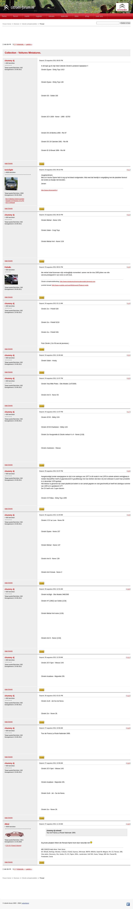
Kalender (64, 16)
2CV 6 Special (10, 202)
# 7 (129, 412)
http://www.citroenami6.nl (49, 190)
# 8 (129, 471)
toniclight (9, 170)
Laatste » (29, 44)
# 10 (128, 589)
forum (15, 16)
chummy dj (9, 61)
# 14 (128, 763)
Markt (27, 16)
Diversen (16, 24)
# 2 (129, 215)
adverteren (25, 903)
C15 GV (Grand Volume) (13, 845)
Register (39, 16)
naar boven (9, 163)
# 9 (129, 515)
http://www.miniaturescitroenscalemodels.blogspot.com (77, 281)
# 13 (128, 728)
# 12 (128, 695)
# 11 (128, 657)
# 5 (129, 355)
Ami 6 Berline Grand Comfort (14, 199)
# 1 (129, 169)
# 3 (129, 267)
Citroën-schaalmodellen (29, 24)
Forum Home (7, 24)
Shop (87, 16)
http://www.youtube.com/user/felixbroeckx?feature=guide (70, 285)
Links (76, 16)
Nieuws (52, 16)
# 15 (128, 824)
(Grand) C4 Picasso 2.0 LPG (15, 200)
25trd (7, 824)
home (4, 16)
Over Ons (99, 16)
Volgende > (21, 44)
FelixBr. (8, 267)
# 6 (129, 378)
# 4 (129, 303)
